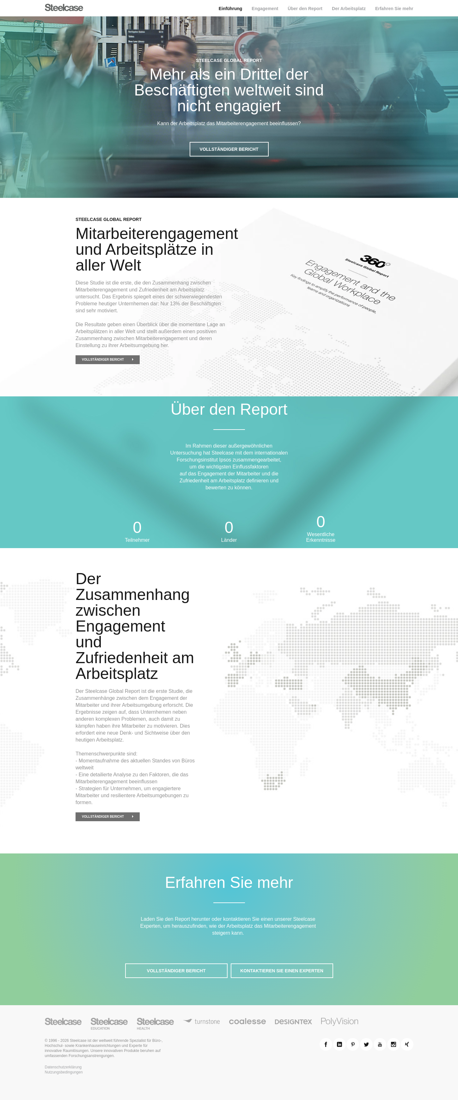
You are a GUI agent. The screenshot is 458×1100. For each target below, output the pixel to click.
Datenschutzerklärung (63, 1067)
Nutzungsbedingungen (64, 1072)
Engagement (265, 8)
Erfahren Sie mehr (394, 8)
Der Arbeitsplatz (349, 8)
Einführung (230, 8)
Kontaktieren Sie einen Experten (281, 970)
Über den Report (305, 8)
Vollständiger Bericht (229, 149)
